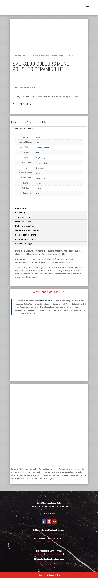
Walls (37, 168)
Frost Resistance (23, 221)
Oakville (35, 533)
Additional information (24, 128)
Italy (37, 142)
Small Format (40, 158)
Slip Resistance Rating (25, 235)
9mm (37, 153)
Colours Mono (32, 55)
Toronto (67, 554)
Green (37, 137)
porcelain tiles (30, 313)
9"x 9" (43, 178)
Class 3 (38, 188)
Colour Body (21, 208)
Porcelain (38, 183)
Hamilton (63, 533)
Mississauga (53, 533)
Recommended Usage (25, 239)
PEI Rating (20, 212)
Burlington (43, 533)
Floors (42, 168)
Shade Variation (23, 217)
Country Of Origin (23, 243)
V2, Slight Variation (42, 147)
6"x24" (37, 178)
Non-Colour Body (41, 163)
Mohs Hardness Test (25, 226)
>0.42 (37, 193)
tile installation (46, 300)
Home (15, 55)
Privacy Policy (49, 513)
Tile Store (21, 55)
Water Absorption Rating (27, 230)
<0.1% (37, 173)
